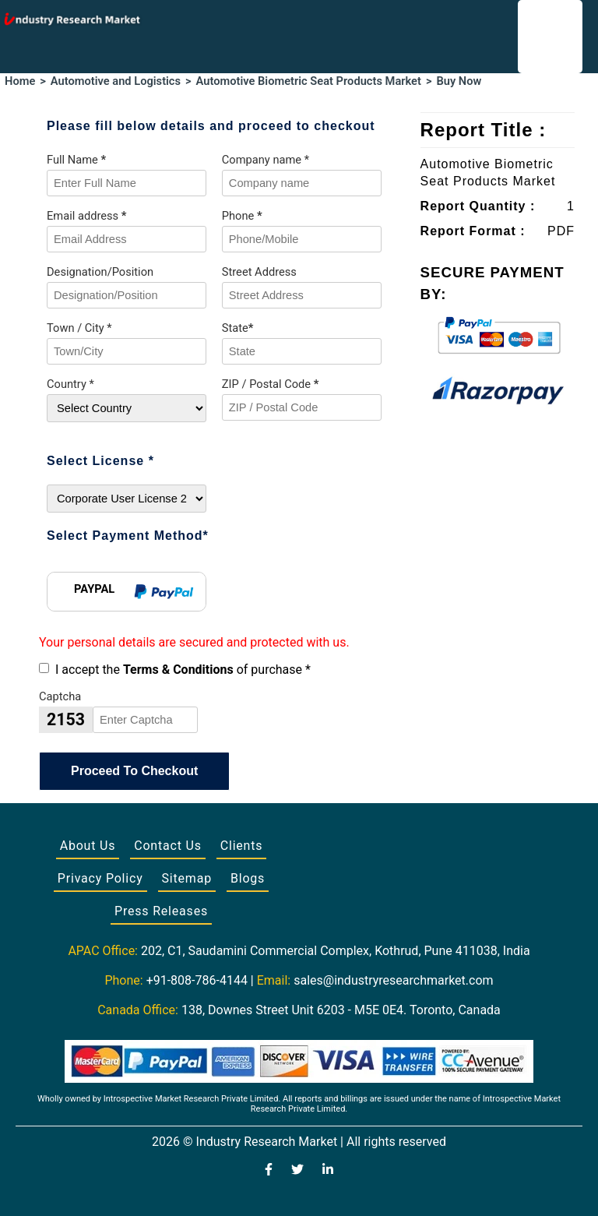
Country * (70, 384)
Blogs (247, 878)
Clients (241, 845)
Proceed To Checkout (134, 770)
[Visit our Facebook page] (268, 1170)
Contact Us (168, 845)
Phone (242, 216)
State (238, 328)
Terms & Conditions (178, 669)
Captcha (60, 696)
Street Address (259, 272)
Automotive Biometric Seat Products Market (308, 81)
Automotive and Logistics (116, 81)
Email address (86, 216)
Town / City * (79, 328)
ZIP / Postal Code (270, 384)
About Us (88, 845)
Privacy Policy (100, 878)
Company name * (265, 160)
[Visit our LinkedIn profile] (328, 1170)
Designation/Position (100, 272)
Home (20, 81)
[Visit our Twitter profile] (297, 1170)
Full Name (76, 160)
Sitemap (187, 878)
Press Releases (161, 911)
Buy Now (458, 81)
